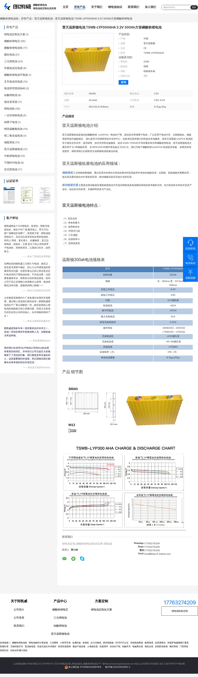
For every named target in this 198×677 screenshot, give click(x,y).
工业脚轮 (54, 642)
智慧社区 (4, 650)
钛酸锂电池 (10, 95)
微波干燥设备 (79, 646)
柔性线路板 (108, 642)
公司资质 (19, 617)
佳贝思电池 (10, 169)
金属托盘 (76, 642)
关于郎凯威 (19, 601)
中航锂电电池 (12, 155)
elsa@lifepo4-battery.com (157, 554)
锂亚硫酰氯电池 (13, 128)
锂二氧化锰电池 (13, 135)
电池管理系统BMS (14, 88)
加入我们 (150, 7)
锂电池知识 (115, 7)
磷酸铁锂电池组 (9, 18)
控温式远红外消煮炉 (46, 646)
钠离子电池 (10, 122)
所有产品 (79, 7)
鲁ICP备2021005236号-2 (117, 667)
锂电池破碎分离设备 (38, 642)
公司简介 (19, 609)
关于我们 (96, 7)
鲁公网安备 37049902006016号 (85, 667)
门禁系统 (184, 646)
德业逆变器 (10, 101)
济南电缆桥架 (136, 642)
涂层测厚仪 (160, 642)
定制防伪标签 (161, 646)
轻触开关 (126, 646)
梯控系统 (173, 646)
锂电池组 (9, 108)
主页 (65, 7)
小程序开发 (65, 642)
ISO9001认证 (122, 642)
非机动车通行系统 (18, 650)
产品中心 (60, 601)
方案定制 (101, 601)
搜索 (194, 7)
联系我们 (133, 7)
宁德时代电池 (12, 162)
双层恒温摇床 (64, 646)
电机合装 (149, 646)
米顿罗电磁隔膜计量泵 (178, 642)
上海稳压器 (92, 646)
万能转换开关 (16, 646)
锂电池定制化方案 (14, 34)
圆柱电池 (9, 54)
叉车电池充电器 (13, 81)
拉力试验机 (96, 642)
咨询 (123, 82)
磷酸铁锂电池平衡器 (16, 74)
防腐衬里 (4, 646)
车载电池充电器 (13, 68)
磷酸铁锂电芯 (12, 41)
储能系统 (9, 142)
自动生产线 (115, 646)
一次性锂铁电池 (13, 115)
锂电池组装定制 (180, 611)
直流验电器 (30, 646)
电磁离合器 (137, 646)
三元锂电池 (10, 61)
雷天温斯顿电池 (43, 18)
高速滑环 (103, 646)
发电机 (85, 642)
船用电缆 (149, 642)
